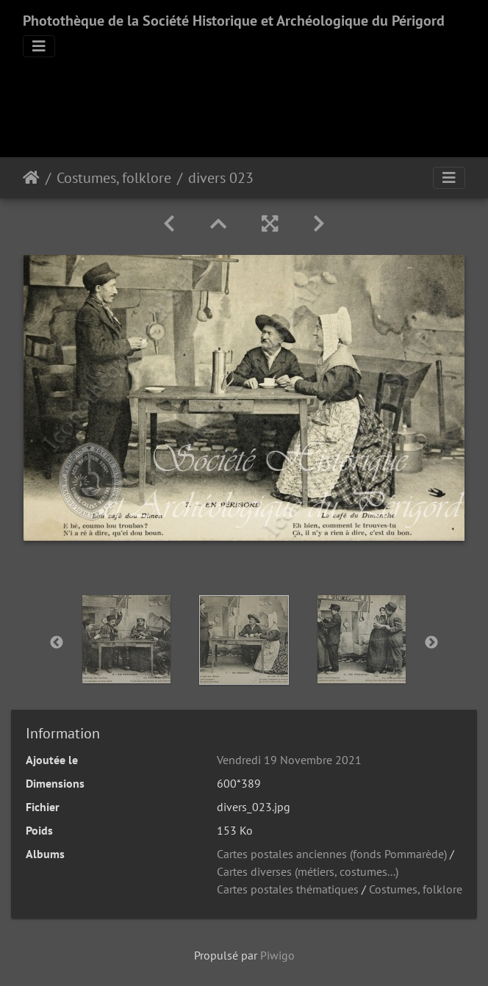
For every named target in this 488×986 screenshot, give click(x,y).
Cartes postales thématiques (288, 889)
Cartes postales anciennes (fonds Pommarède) (332, 853)
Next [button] (431, 643)
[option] (126, 639)
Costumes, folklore (114, 177)
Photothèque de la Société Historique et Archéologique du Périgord (234, 20)
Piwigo (277, 955)
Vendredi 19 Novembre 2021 (289, 759)
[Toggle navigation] (39, 46)
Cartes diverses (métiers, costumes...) (307, 871)
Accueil (31, 178)
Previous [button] (56, 643)
